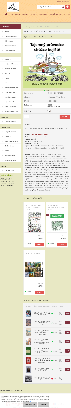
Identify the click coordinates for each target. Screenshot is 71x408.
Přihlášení (58, 2)
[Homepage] (6, 14)
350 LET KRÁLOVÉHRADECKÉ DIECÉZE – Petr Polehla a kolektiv (34, 207)
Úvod (25, 27)
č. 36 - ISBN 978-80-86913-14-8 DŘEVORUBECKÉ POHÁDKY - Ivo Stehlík (42, 341)
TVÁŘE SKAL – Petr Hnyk (33, 253)
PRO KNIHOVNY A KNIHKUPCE (38, 14)
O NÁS (11, 14)
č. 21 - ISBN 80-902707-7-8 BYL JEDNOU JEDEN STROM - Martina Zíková (42, 313)
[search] (63, 7)
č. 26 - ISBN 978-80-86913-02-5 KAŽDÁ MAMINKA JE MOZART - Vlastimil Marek (42, 360)
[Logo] (12, 7)
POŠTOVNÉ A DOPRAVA (55, 14)
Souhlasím (43, 404)
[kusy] (26, 116)
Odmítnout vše (30, 404)
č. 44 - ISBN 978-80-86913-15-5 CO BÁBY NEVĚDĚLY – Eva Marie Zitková (42, 332)
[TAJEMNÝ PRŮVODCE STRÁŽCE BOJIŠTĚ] (47, 40)
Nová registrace (65, 2)
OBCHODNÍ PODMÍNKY (21, 14)
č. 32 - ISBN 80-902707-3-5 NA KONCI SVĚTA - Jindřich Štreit (42, 378)
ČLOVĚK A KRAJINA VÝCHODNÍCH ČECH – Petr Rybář (56, 207)
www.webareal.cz (17, 391)
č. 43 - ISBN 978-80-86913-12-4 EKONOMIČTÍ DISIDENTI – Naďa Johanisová (42, 351)
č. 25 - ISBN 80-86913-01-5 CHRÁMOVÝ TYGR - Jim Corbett (42, 322)
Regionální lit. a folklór (33, 27)
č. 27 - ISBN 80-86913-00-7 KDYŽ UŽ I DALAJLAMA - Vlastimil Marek (42, 369)
